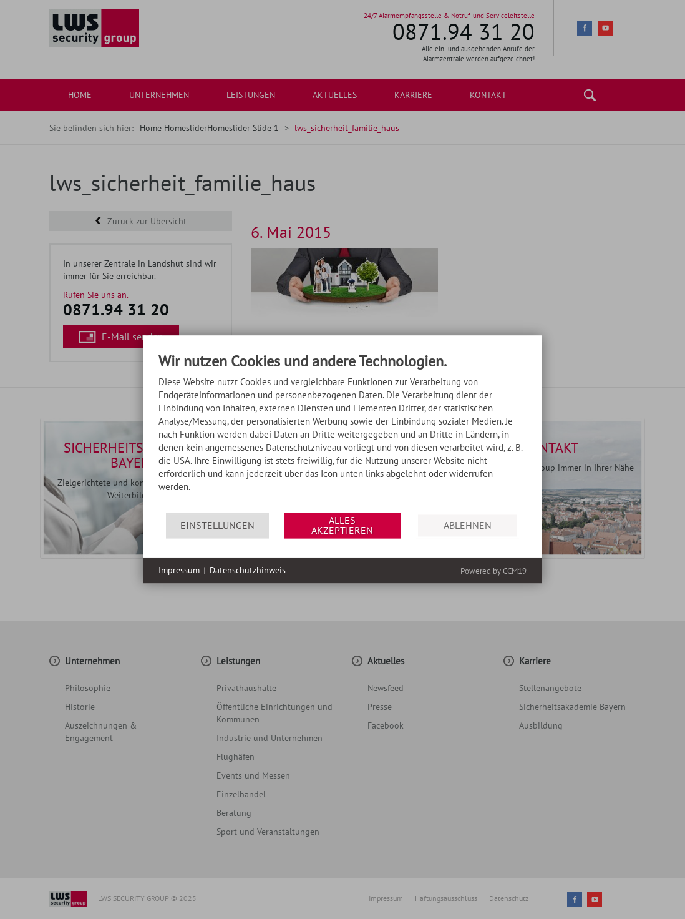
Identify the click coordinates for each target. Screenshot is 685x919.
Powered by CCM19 (493, 571)
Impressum (179, 570)
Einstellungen (217, 525)
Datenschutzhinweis (248, 570)
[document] (342, 433)
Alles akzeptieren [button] (342, 525)
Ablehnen (468, 525)
